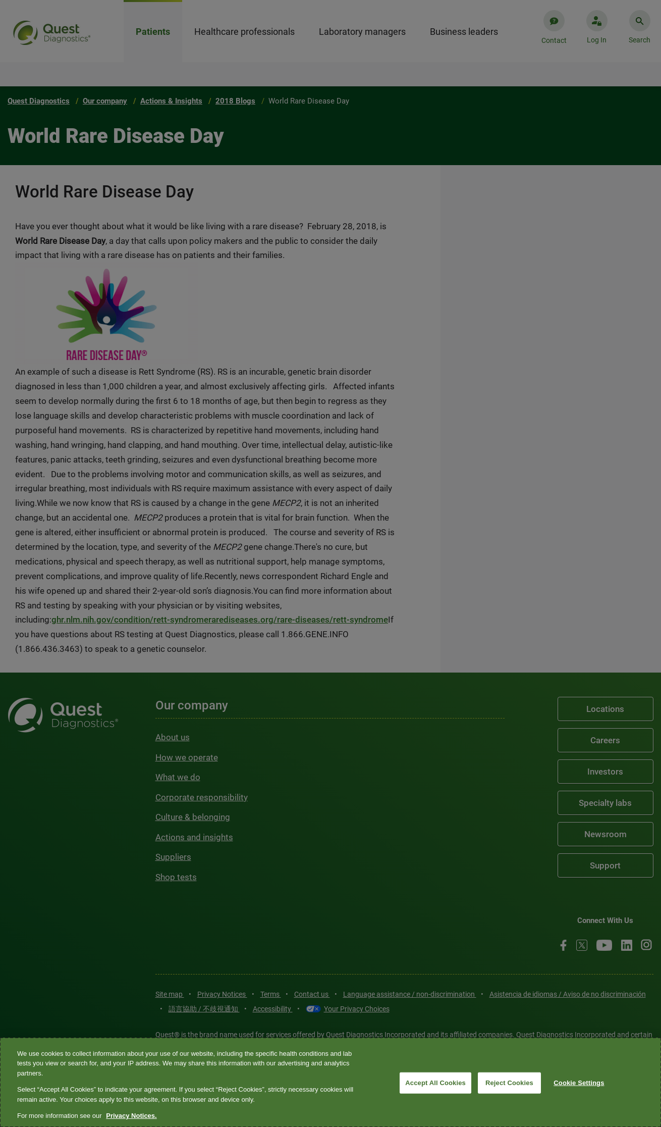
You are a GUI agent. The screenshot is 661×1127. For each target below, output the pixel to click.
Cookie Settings (579, 1083)
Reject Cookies (509, 1083)
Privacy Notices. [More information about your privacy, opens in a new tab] (131, 1115)
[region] (330, 1082)
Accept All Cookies (435, 1083)
